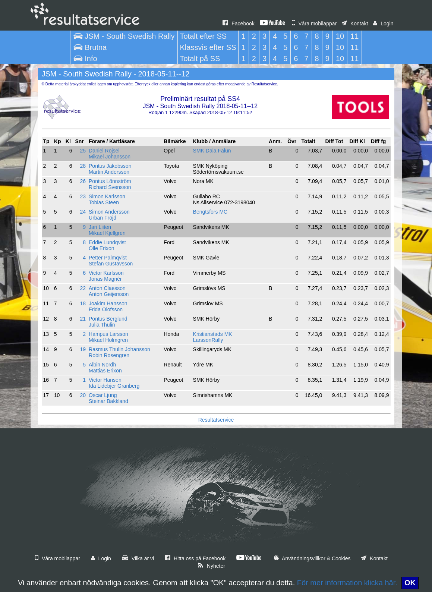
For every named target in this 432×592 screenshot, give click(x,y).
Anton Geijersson (109, 294)
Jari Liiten (100, 227)
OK (410, 583)
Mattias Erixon (105, 371)
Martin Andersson (109, 172)
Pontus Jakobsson (110, 166)
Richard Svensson (110, 187)
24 (83, 212)
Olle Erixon (101, 248)
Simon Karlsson (107, 196)
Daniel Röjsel (104, 151)
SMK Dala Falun (212, 151)
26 (83, 181)
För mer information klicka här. (347, 583)
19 (83, 349)
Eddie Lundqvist (107, 242)
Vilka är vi (138, 558)
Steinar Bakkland (108, 401)
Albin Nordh (102, 365)
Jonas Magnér (105, 279)
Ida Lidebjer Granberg (114, 386)
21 (83, 319)
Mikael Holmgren (108, 340)
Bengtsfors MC (210, 212)
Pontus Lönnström (110, 181)
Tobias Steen (104, 202)
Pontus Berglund (108, 319)
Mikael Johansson (109, 157)
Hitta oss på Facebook (195, 558)
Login (383, 23)
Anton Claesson (107, 288)
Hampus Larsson (108, 334)
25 (83, 151)
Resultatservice (216, 420)
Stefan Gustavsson (111, 264)
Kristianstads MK (212, 334)
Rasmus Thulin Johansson (119, 349)
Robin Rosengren (109, 355)
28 (83, 166)
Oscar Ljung (103, 395)
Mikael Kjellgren (107, 233)
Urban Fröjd (102, 218)
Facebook (238, 23)
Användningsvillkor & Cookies (312, 558)
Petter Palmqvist (108, 258)
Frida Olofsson (106, 309)
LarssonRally (208, 340)
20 (83, 395)
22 (83, 288)
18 (83, 303)
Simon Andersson (109, 212)
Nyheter (211, 566)
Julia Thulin (102, 325)
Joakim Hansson (108, 303)
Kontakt (355, 23)
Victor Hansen (105, 380)
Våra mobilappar (314, 23)
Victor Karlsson (106, 273)
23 (83, 196)
